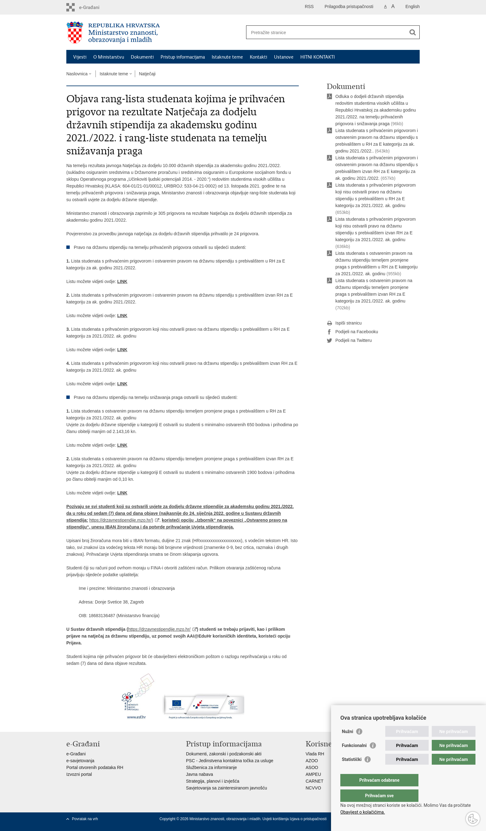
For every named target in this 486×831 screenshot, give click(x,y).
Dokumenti (142, 57)
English (412, 6)
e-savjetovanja (80, 760)
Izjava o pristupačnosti (308, 819)
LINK (122, 281)
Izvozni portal (79, 774)
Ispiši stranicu (344, 323)
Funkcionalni (354, 757)
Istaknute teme (227, 57)
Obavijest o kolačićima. (362, 812)
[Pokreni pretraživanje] (412, 32)
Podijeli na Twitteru (349, 340)
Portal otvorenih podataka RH (94, 767)
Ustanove (284, 57)
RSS (309, 6)
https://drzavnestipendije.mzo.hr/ (159, 629)
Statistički (351, 771)
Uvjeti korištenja (276, 819)
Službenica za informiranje (211, 767)
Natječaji (147, 73)
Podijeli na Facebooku (352, 332)
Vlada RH (315, 753)
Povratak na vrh (85, 819)
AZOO (312, 760)
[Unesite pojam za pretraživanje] (326, 32)
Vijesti (79, 57)
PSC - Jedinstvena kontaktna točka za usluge (229, 760)
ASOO (312, 767)
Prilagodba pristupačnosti (349, 6)
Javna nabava (199, 774)
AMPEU (313, 774)
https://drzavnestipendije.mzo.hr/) (121, 520)
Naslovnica (76, 73)
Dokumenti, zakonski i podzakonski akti (224, 753)
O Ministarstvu (108, 57)
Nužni (347, 743)
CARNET (315, 781)
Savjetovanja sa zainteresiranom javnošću (226, 787)
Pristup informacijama (183, 57)
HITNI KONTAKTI (317, 57)
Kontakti (258, 57)
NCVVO (313, 787)
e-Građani (76, 753)
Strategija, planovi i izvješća (212, 781)
